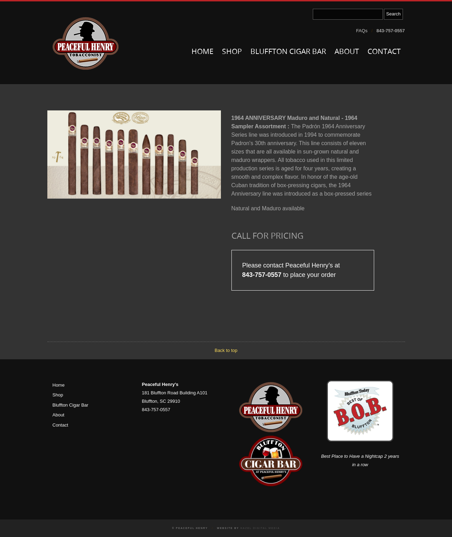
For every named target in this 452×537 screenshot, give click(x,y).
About (347, 52)
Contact (384, 52)
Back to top (226, 350)
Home (202, 52)
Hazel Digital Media (260, 528)
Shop (232, 52)
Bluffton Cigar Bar (288, 52)
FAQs (361, 30)
